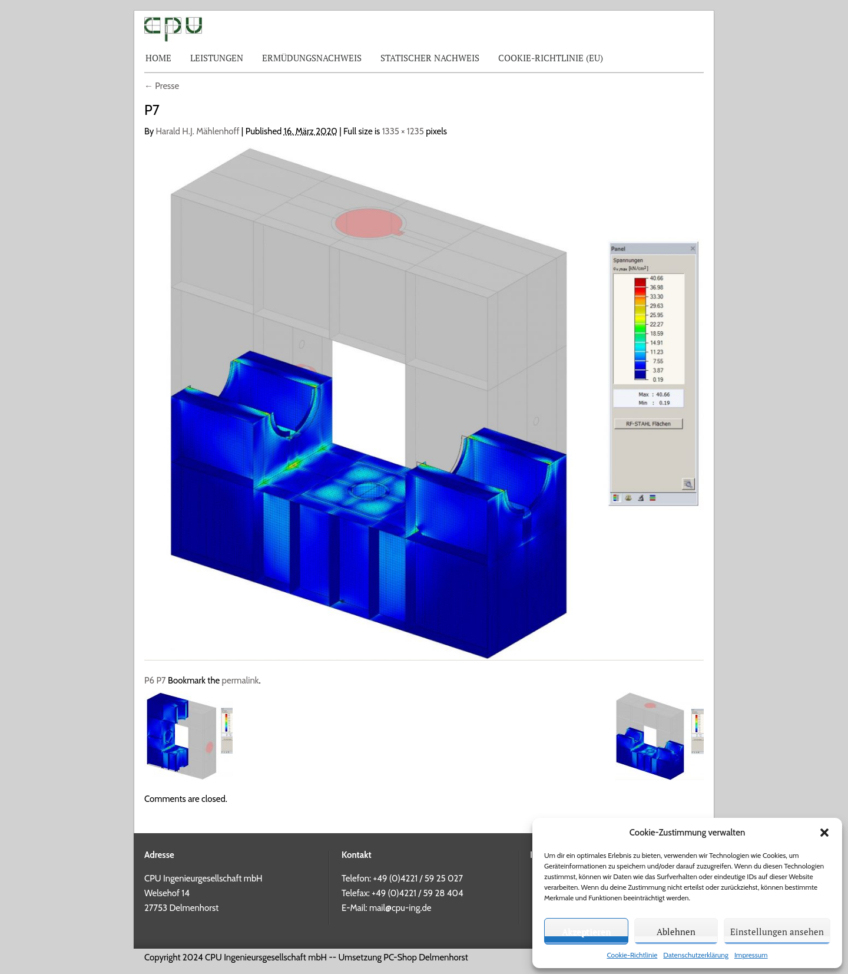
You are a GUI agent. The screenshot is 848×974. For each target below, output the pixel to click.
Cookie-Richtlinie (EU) (550, 58)
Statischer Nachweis (429, 58)
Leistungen (216, 58)
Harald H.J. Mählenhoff (198, 131)
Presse (161, 86)
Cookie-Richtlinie (632, 954)
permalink (240, 680)
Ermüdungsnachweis (312, 58)
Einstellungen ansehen (777, 931)
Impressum (751, 954)
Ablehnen (676, 931)
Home (158, 58)
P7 (160, 680)
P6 (149, 680)
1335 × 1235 (403, 131)
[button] (824, 832)
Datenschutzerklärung (695, 954)
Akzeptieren (586, 931)
